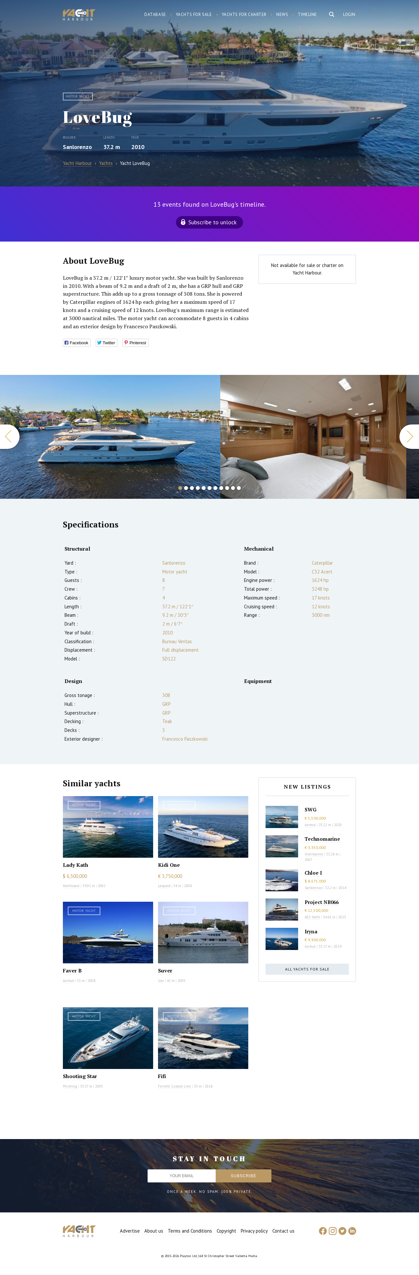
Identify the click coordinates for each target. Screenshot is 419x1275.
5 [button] (204, 488)
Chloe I (313, 872)
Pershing (70, 1086)
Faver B (72, 970)
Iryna (311, 931)
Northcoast (71, 885)
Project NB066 (322, 902)
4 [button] (198, 488)
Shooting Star (80, 1076)
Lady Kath (75, 864)
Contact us (283, 1231)
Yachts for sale (194, 14)
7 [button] (215, 488)
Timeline (307, 14)
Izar (161, 980)
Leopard (164, 885)
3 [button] (192, 488)
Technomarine (322, 839)
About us (153, 1231)
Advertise (130, 1231)
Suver (165, 970)
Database (155, 14)
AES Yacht (312, 917)
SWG (310, 809)
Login (349, 14)
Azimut (68, 980)
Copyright (226, 1231)
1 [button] (180, 488)
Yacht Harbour (79, 15)
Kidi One (169, 864)
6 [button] (209, 488)
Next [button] (409, 436)
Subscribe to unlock (212, 222)
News (282, 14)
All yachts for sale (307, 969)
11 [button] (239, 488)
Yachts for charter (244, 14)
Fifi (162, 1076)
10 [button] (233, 488)
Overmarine (314, 854)
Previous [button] (10, 436)
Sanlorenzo (77, 147)
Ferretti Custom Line (174, 1086)
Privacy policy (254, 1231)
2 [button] (186, 488)
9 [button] (227, 488)
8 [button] (221, 488)
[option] (110, 437)
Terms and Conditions (190, 1231)
